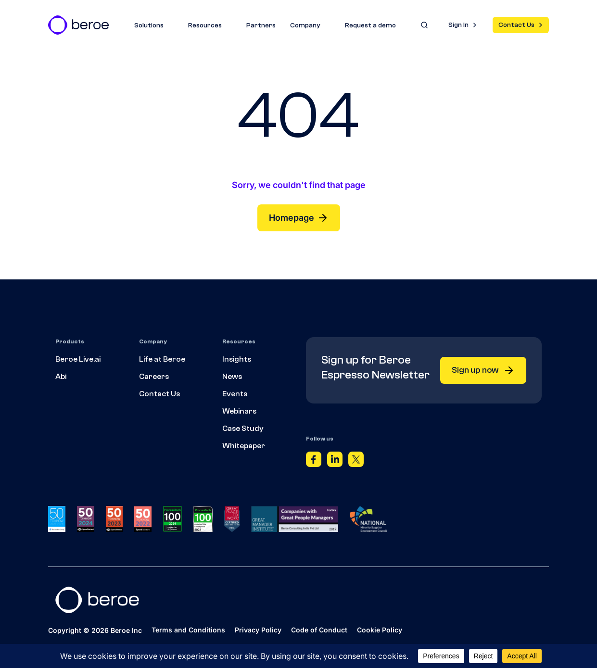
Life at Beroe (162, 359)
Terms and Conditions (188, 630)
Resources (210, 25)
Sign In (458, 25)
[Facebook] (313, 462)
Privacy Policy (258, 630)
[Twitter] (356, 462)
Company (310, 25)
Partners (261, 25)
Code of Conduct (319, 630)
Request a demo (370, 25)
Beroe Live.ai (78, 359)
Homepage (299, 218)
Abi (60, 376)
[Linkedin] (335, 462)
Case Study (243, 428)
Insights (236, 359)
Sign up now (483, 370)
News (232, 376)
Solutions (154, 25)
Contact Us (516, 25)
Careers (154, 376)
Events (234, 394)
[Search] (424, 25)
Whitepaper (243, 445)
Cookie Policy (379, 630)
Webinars (239, 411)
